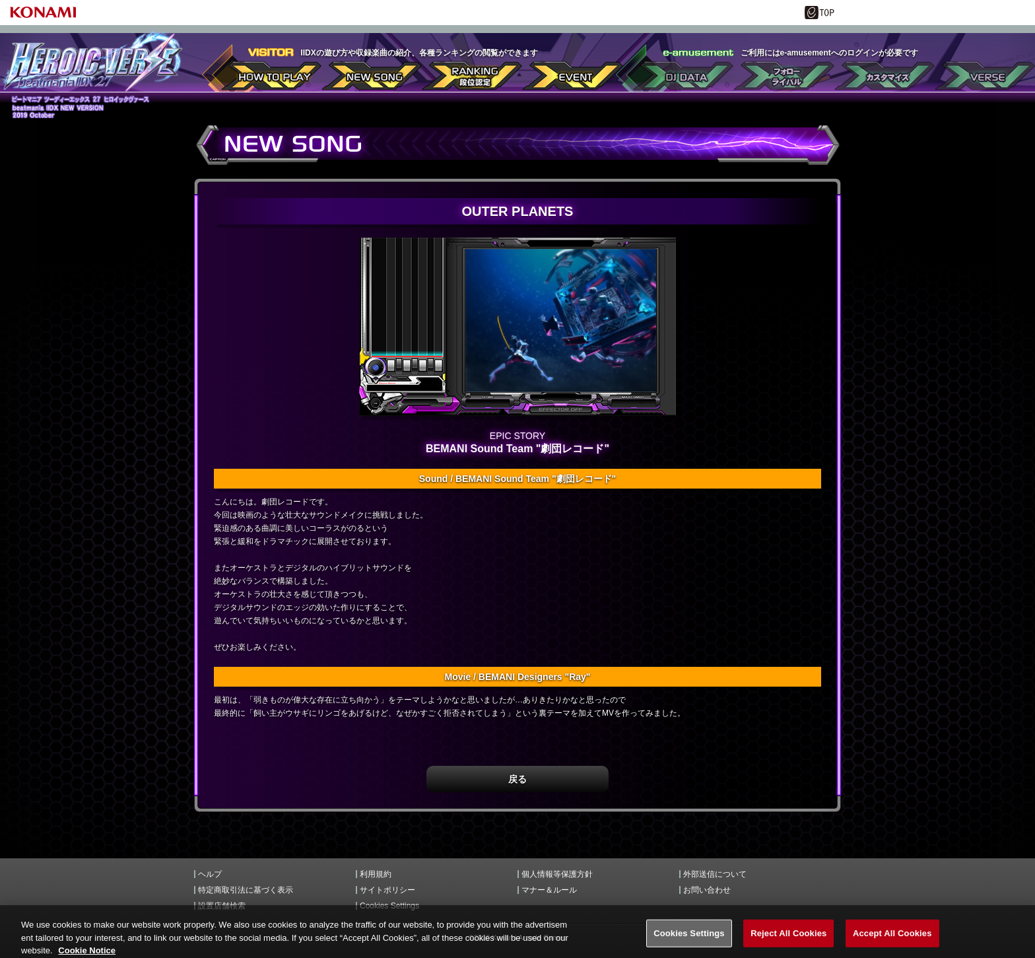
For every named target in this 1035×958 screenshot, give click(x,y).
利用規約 (375, 874)
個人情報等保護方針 (557, 874)
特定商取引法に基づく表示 (245, 890)
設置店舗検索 (222, 906)
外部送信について (715, 874)
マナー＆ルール (549, 890)
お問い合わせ (707, 890)
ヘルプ (210, 874)
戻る (517, 779)
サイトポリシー (387, 890)
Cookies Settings (389, 906)
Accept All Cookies (892, 940)
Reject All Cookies (788, 940)
